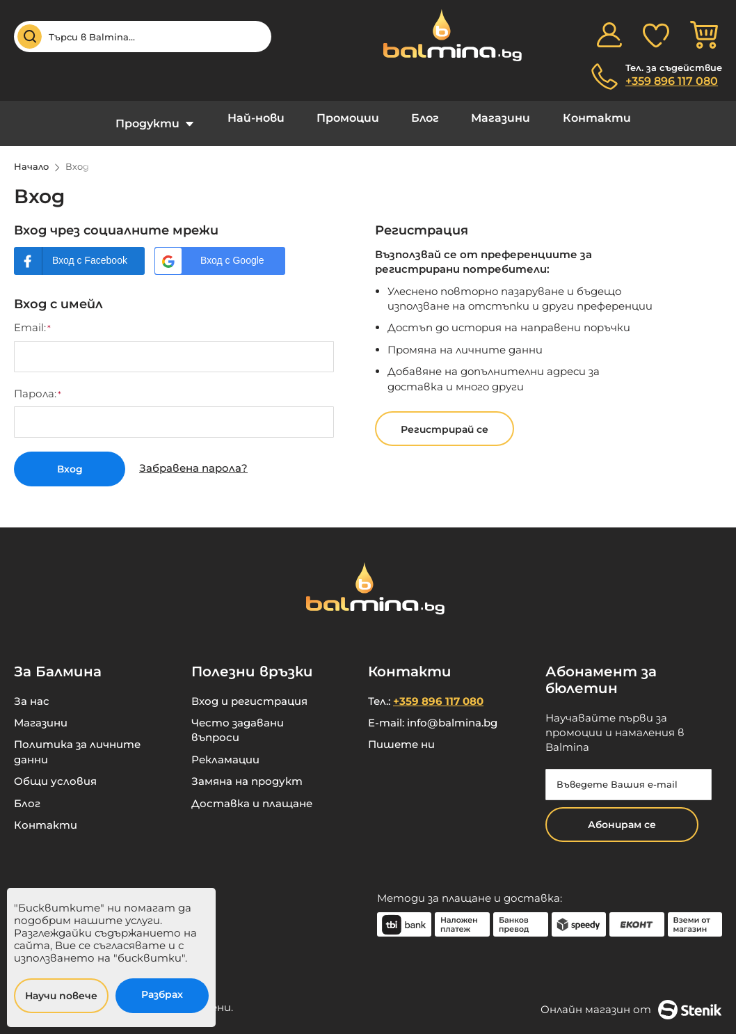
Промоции (352, 118)
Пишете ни (401, 731)
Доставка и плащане (251, 790)
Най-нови (267, 118)
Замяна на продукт (247, 768)
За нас (31, 687)
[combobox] (142, 36)
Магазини (489, 118)
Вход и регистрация (249, 687)
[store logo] (445, 35)
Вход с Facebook (89, 249)
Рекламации (225, 746)
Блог (421, 118)
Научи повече (61, 995)
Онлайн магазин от (631, 996)
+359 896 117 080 (671, 81)
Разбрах (162, 994)
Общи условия (55, 768)
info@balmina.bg (452, 710)
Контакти (577, 118)
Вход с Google (232, 249)
